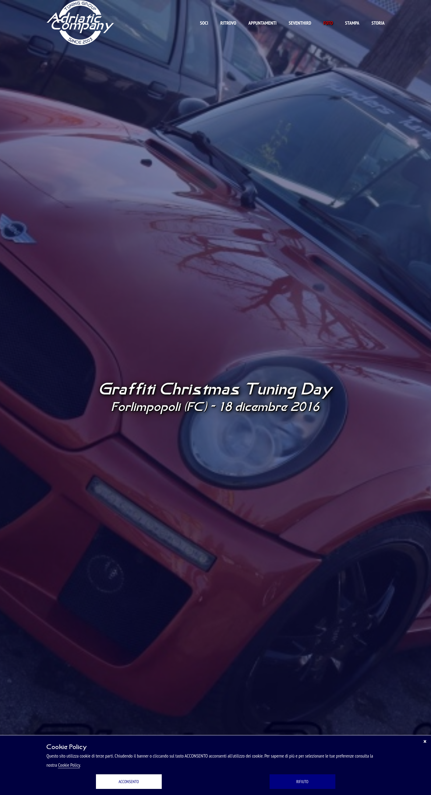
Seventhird (300, 23)
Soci (204, 23)
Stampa (352, 23)
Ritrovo (228, 23)
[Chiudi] (425, 741)
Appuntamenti (263, 23)
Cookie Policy (69, 765)
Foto (328, 23)
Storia (378, 23)
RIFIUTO (302, 781)
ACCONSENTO (128, 781)
